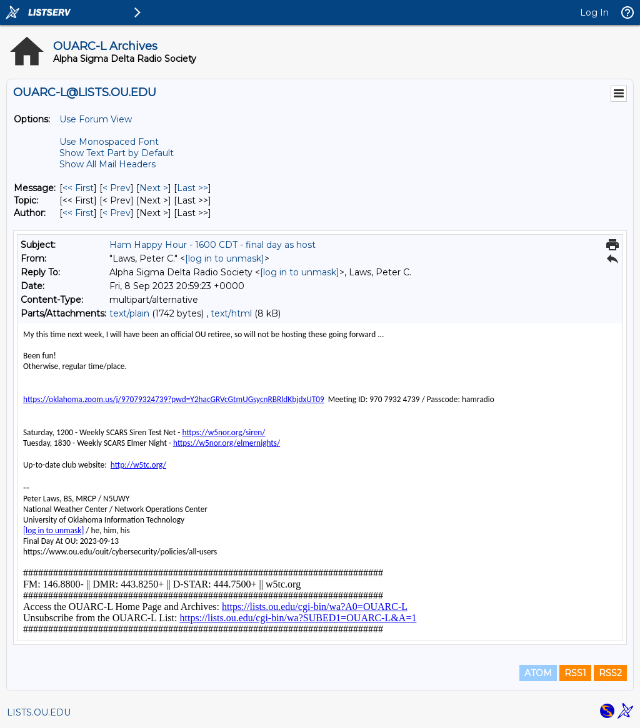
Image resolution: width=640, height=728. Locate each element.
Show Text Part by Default (116, 153)
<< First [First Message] (78, 188)
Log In (594, 12)
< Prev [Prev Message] (116, 188)
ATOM (538, 673)
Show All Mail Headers (107, 164)
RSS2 (610, 673)
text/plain (129, 313)
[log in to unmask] (224, 258)
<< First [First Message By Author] (78, 213)
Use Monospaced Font (109, 141)
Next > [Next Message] (153, 188)
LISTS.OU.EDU (39, 712)
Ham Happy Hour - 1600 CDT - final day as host (212, 244)
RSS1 (575, 673)
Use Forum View (95, 119)
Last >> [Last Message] (192, 188)
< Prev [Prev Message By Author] (116, 213)
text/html (231, 313)
